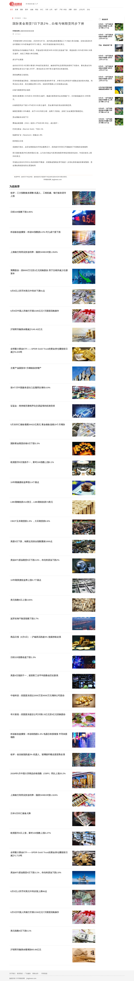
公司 (50, 9)
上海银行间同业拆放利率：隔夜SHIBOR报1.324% (34, 795)
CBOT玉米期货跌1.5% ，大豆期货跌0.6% (30, 521)
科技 (65, 9)
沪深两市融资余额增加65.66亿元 (25, 949)
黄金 (25, 18)
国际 (21, 9)
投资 (75, 9)
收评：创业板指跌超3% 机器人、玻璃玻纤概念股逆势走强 (37, 754)
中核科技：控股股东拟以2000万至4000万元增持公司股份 (37, 695)
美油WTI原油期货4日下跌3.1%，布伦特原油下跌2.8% (35, 872)
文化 (88, 9)
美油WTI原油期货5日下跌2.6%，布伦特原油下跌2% (34, 560)
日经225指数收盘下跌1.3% (23, 657)
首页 (11, 9)
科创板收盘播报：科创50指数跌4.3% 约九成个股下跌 (35, 232)
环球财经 (18, 18)
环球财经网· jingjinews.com (53, 179)
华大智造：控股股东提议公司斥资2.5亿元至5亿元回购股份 (37, 714)
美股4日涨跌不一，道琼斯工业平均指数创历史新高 (34, 675)
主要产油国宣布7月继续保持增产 (25, 368)
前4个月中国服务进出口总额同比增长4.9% (30, 387)
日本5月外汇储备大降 (20, 813)
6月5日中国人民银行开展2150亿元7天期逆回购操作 (34, 912)
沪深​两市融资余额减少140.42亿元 (26, 329)
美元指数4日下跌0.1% (20, 931)
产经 (61, 9)
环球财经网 (17, 41)
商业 (36, 9)
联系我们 (20, 973)
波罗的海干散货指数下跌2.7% (24, 618)
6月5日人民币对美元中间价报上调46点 (28, 891)
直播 (16, 9)
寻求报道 (44, 973)
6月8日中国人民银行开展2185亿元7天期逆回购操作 (34, 311)
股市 (26, 9)
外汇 (41, 9)
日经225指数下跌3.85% (21, 212)
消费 (70, 9)
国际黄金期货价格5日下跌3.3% (25, 443)
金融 (31, 9)
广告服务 (28, 973)
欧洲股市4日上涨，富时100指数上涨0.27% (30, 833)
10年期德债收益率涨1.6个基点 (24, 482)
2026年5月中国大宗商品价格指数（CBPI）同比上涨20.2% (38, 773)
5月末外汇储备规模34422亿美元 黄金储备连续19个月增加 (37, 424)
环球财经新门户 (32, 4)
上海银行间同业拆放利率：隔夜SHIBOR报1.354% (34, 252)
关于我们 (12, 973)
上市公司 (82, 9)
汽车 (46, 9)
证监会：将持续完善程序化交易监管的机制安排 (32, 406)
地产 (56, 9)
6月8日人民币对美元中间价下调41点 (27, 291)
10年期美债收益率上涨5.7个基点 (25, 580)
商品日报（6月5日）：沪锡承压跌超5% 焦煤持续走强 (35, 637)
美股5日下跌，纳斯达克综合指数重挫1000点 (31, 541)
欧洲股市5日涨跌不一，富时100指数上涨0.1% (32, 462)
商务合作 (35, 973)
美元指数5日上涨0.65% (21, 600)
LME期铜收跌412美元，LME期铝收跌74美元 (31, 502)
